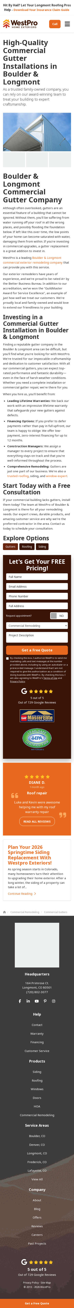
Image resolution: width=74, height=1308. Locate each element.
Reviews (37, 1226)
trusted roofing (18, 476)
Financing (37, 1042)
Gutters (10, 546)
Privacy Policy (17, 681)
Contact (37, 1025)
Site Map (46, 1282)
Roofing (27, 546)
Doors (37, 1098)
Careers (37, 1235)
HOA (37, 1106)
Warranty (37, 1033)
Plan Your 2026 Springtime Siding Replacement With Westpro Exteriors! (30, 855)
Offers (37, 1217)
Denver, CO (37, 1145)
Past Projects (37, 1243)
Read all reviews (37, 821)
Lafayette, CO (37, 1170)
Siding (42, 546)
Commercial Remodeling (37, 1115)
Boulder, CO (37, 1136)
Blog (37, 1209)
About (37, 1200)
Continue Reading (22, 894)
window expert (56, 476)
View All (37, 1179)
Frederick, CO (37, 1162)
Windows (37, 1089)
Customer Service (37, 1051)
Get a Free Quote (37, 1303)
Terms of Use (50, 677)
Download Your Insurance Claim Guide (42, 10)
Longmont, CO (37, 1153)
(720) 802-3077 (37, 987)
